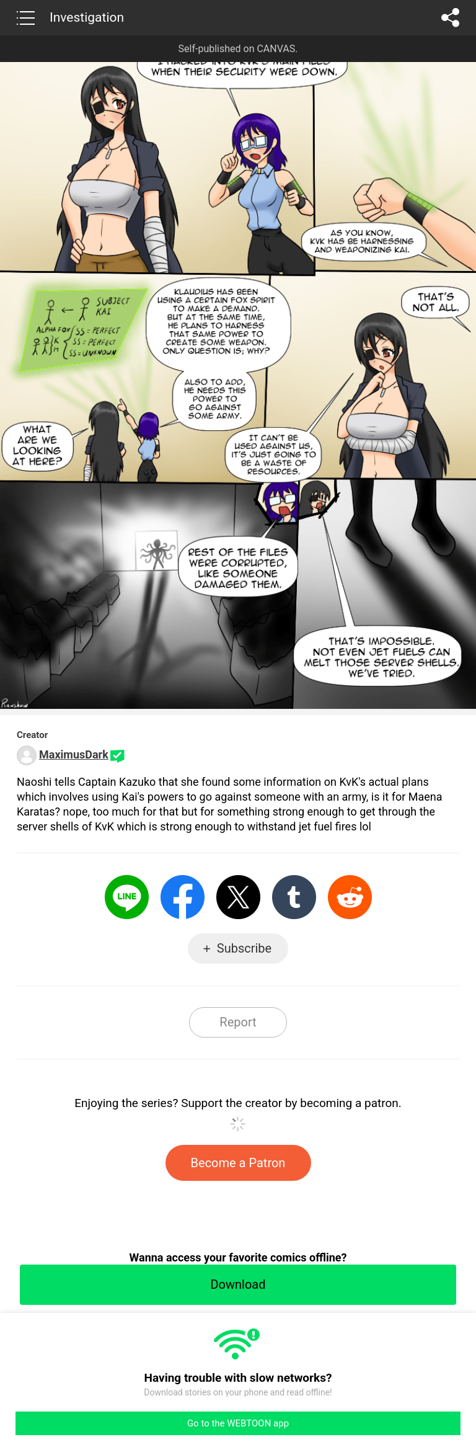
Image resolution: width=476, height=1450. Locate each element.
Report (237, 1022)
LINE (127, 897)
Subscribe (244, 948)
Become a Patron (238, 1162)
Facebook (183, 897)
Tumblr (294, 897)
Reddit (350, 897)
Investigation (87, 17)
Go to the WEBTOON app (238, 1423)
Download (237, 1284)
